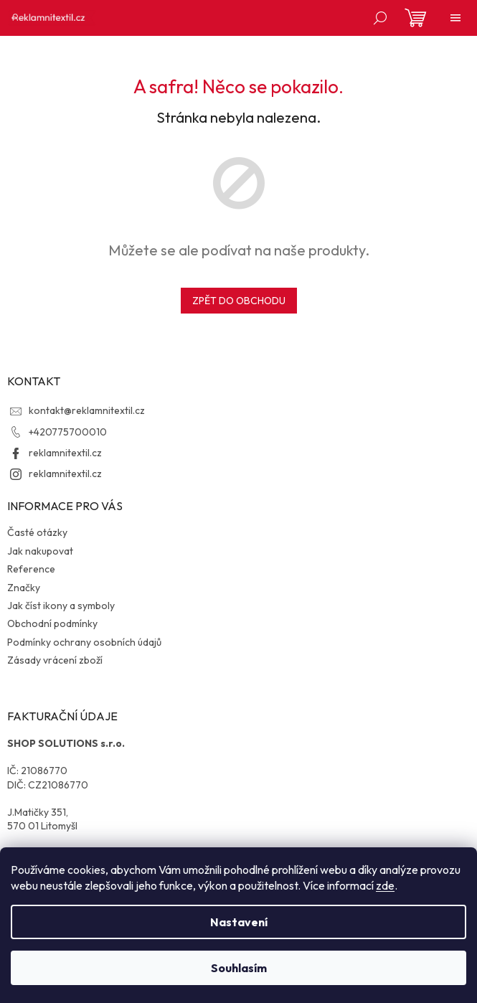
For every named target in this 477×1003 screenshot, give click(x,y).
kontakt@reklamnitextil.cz (87, 410)
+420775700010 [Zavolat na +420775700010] (68, 431)
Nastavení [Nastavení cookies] (239, 922)
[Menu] (455, 18)
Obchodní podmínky (52, 623)
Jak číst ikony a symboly (61, 605)
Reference (31, 568)
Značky (23, 587)
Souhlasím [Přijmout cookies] (239, 968)
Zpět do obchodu (238, 300)
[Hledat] (380, 18)
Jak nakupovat (40, 551)
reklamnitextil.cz (65, 452)
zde (385, 885)
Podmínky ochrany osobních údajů (84, 642)
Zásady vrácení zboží (55, 660)
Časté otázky (37, 532)
